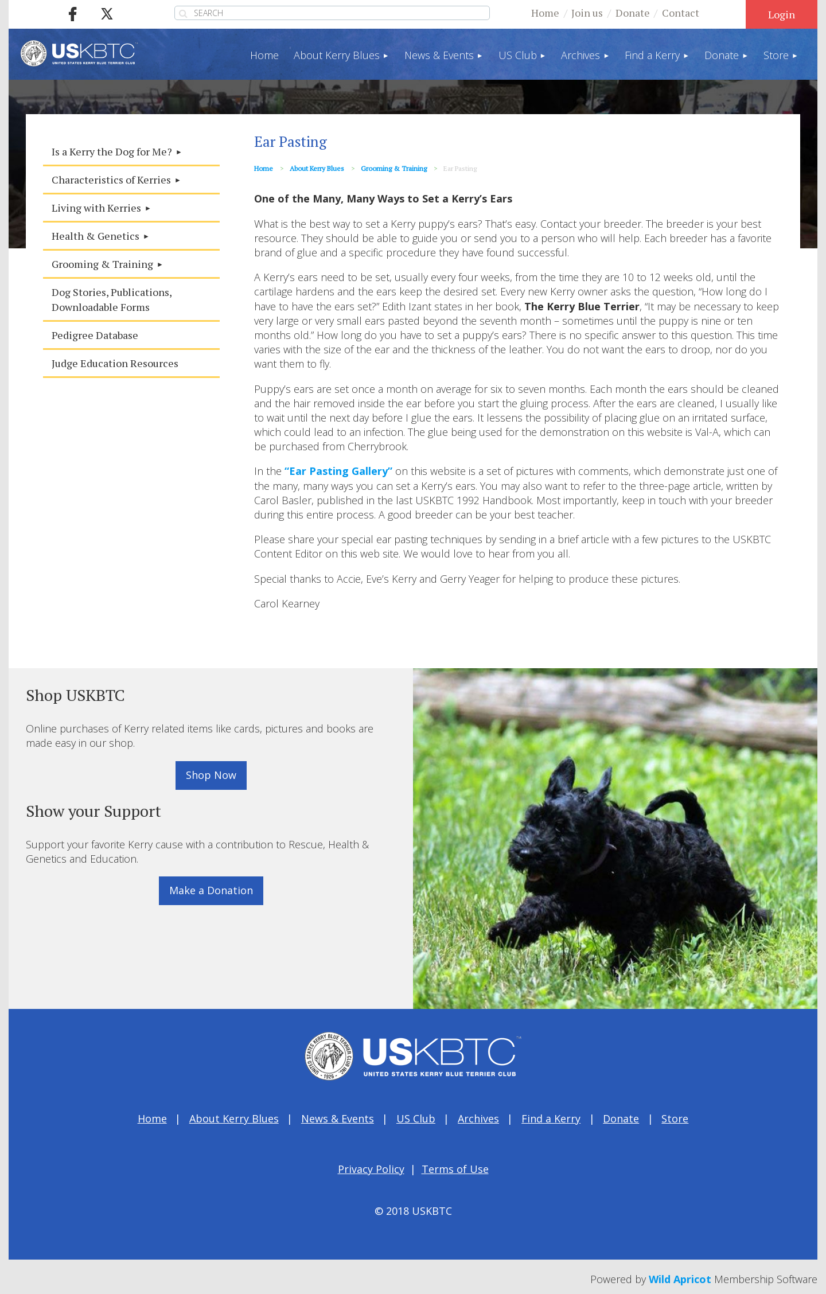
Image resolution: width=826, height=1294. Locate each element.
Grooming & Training (394, 168)
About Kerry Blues (317, 168)
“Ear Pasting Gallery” (338, 471)
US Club (415, 1118)
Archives (478, 1118)
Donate (632, 13)
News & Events (337, 1118)
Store (674, 1118)
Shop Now (211, 775)
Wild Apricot (680, 1279)
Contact (680, 13)
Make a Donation (211, 890)
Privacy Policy (371, 1169)
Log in (781, 14)
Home (545, 13)
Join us (587, 13)
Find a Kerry (550, 1118)
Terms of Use (455, 1169)
